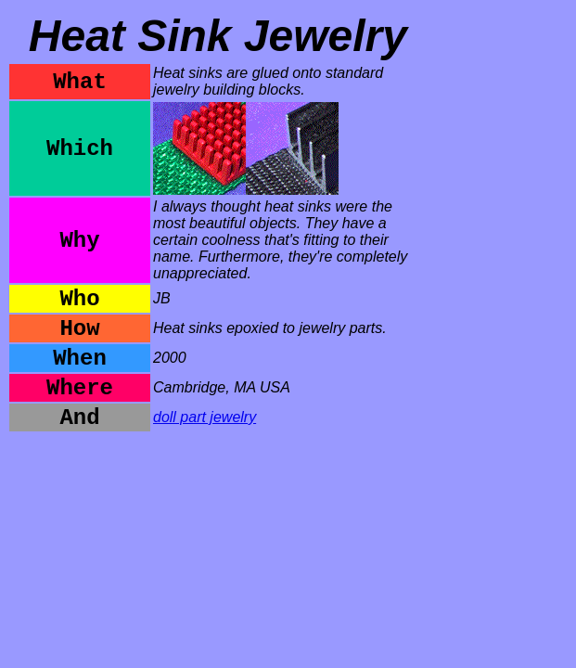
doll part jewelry (204, 417)
